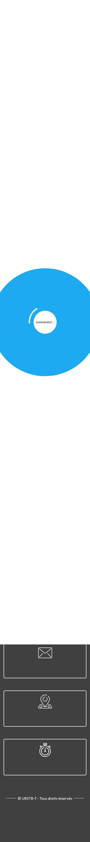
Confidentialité (30, 539)
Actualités (41, 135)
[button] (67, 188)
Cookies (56, 539)
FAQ (73, 539)
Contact (59, 548)
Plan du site (37, 548)
